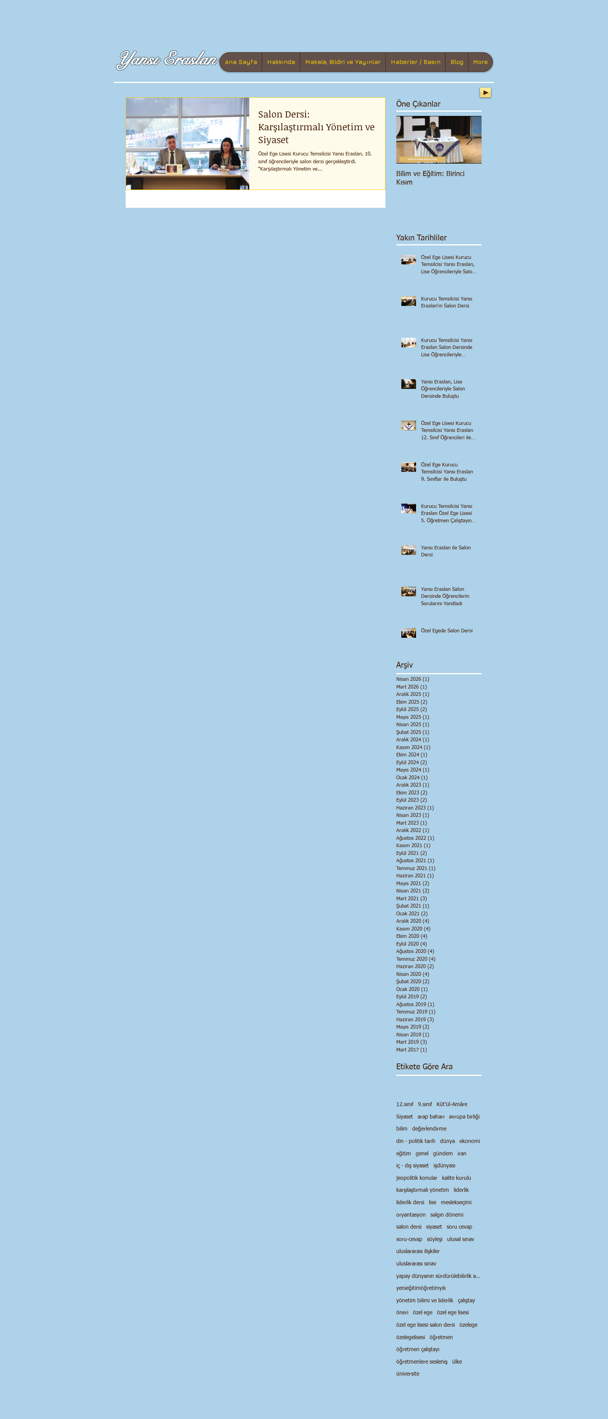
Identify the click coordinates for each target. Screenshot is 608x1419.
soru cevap (459, 1227)
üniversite (407, 1374)
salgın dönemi (446, 1215)
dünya (447, 1141)
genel (422, 1154)
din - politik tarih (415, 1141)
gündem (443, 1154)
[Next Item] (469, 140)
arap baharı (431, 1117)
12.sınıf (404, 1104)
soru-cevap (409, 1239)
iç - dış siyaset (412, 1166)
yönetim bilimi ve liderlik (424, 1300)
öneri (402, 1312)
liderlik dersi (410, 1202)
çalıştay (466, 1300)
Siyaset (404, 1117)
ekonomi (469, 1141)
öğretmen (441, 1337)
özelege (468, 1325)
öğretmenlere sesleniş (421, 1362)
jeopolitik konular (416, 1178)
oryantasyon (411, 1215)
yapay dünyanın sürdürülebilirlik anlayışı (439, 1276)
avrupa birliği (464, 1117)
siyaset (434, 1227)
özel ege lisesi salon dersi (425, 1325)
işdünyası (444, 1166)
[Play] (485, 92)
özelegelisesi (410, 1337)
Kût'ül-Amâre (452, 1104)
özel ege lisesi (453, 1312)
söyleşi (434, 1239)
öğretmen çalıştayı (417, 1349)
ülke (457, 1362)
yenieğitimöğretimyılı (421, 1288)
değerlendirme (429, 1129)
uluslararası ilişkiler (418, 1251)
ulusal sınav (460, 1239)
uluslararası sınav (416, 1264)
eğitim (403, 1154)
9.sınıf (425, 1104)
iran (462, 1154)
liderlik (461, 1190)
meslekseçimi (456, 1202)
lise (432, 1202)
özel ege (422, 1312)
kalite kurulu (456, 1178)
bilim (402, 1129)
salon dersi (408, 1227)
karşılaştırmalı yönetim (422, 1190)
